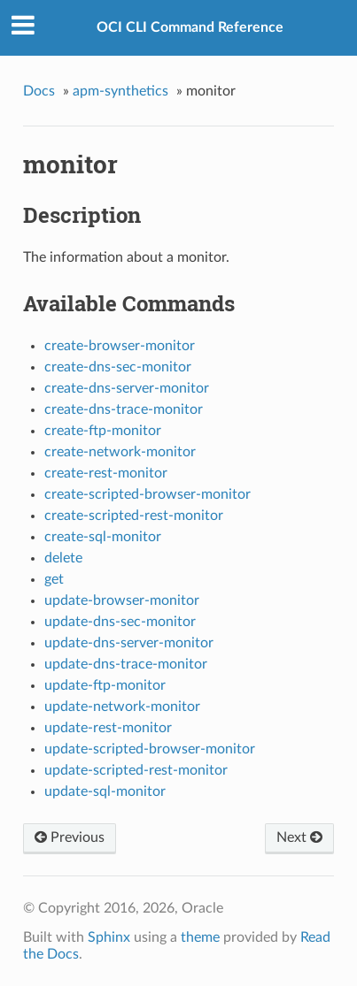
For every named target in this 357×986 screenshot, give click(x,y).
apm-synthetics (120, 91)
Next (299, 837)
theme (200, 937)
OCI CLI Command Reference (190, 27)
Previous (70, 837)
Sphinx (109, 937)
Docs (39, 91)
